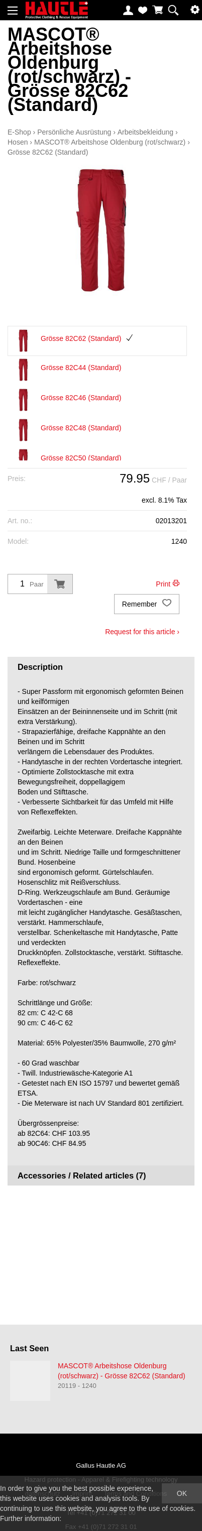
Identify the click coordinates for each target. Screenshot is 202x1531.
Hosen (18, 142)
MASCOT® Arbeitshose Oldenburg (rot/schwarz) (109, 142)
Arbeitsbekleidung (145, 132)
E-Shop (19, 132)
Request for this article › (142, 632)
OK (182, 1493)
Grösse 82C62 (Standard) (48, 152)
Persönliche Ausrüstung (74, 132)
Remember (146, 604)
